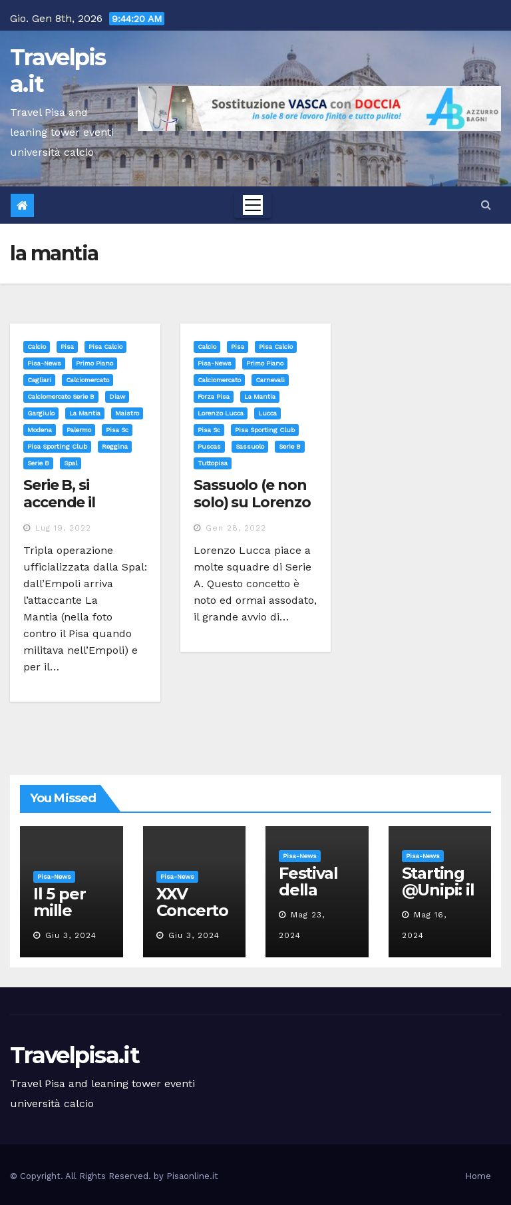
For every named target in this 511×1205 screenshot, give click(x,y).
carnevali (270, 379)
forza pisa (214, 396)
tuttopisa (213, 463)
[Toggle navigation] (252, 205)
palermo (79, 429)
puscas (209, 446)
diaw (117, 396)
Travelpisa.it (58, 70)
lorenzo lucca (221, 413)
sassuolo (250, 446)
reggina (115, 446)
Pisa (67, 346)
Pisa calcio (105, 346)
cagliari (39, 379)
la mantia (84, 413)
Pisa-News (44, 363)
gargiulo (41, 413)
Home (478, 1176)
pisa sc (117, 429)
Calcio (36, 346)
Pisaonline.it (192, 1176)
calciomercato (87, 379)
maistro (127, 413)
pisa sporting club (57, 446)
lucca (267, 413)
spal (70, 463)
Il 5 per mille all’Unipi (64, 910)
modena (39, 429)
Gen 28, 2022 (236, 528)
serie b (38, 463)
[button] (486, 205)
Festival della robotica (311, 889)
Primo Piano (94, 363)
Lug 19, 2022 (63, 528)
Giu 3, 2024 (70, 935)
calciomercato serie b (60, 396)
